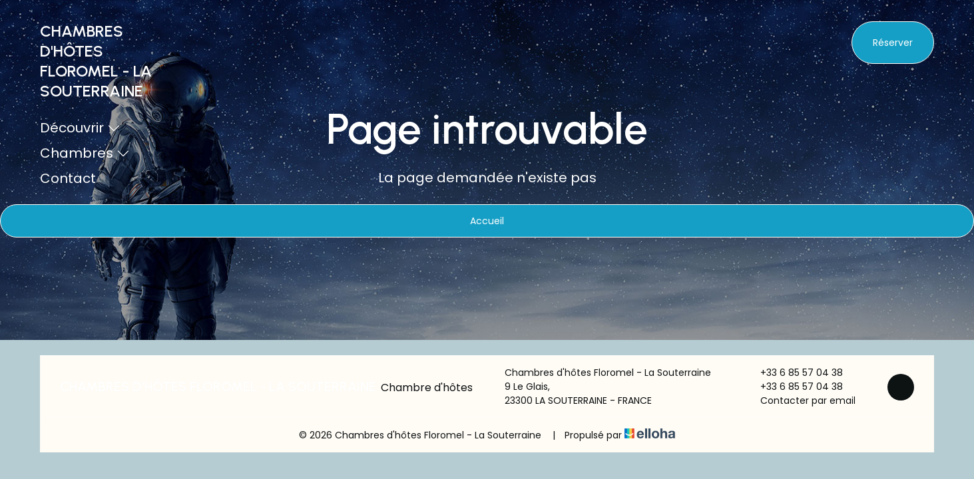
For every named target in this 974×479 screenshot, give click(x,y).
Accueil (487, 221)
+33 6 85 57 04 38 (794, 372)
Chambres (85, 153)
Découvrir (80, 127)
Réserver (893, 42)
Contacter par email (800, 400)
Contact (68, 178)
